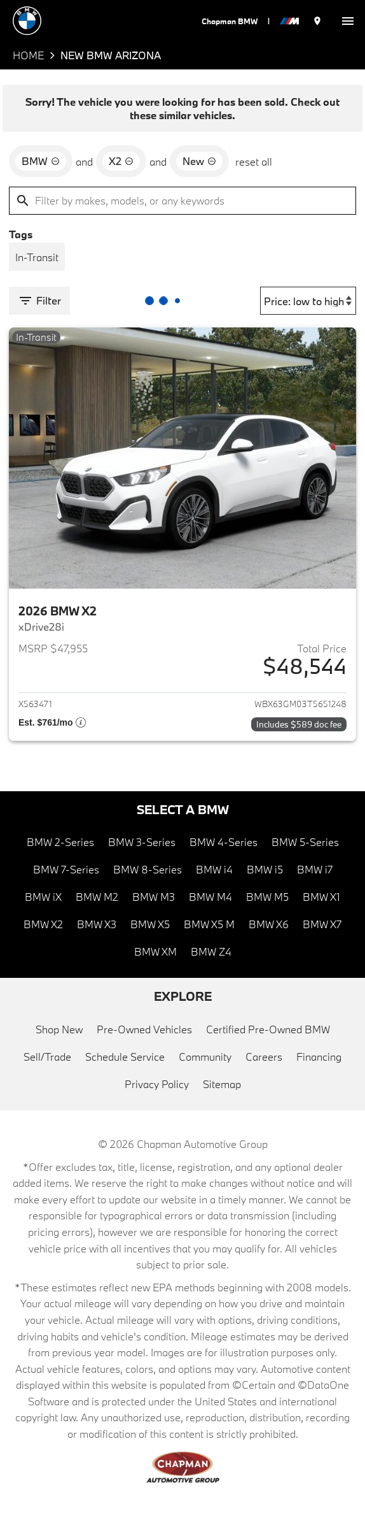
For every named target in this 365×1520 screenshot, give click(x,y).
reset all (253, 161)
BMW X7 (322, 924)
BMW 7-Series (66, 869)
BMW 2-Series (60, 842)
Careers (263, 1056)
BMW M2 (97, 896)
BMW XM (155, 951)
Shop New (59, 1029)
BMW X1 (321, 896)
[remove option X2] (121, 161)
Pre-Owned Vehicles (144, 1029)
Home (28, 55)
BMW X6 (269, 924)
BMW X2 (43, 924)
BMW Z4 (211, 951)
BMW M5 (267, 896)
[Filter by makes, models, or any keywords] (182, 201)
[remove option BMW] (40, 161)
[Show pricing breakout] (52, 724)
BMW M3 (153, 896)
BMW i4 (214, 869)
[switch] (348, 20)
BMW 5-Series (305, 842)
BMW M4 (210, 896)
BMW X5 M (209, 924)
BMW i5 (265, 869)
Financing (318, 1056)
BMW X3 (96, 924)
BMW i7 (315, 869)
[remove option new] (199, 161)
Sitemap (222, 1084)
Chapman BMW (230, 21)
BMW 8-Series (147, 869)
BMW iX (43, 896)
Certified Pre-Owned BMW (268, 1029)
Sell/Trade (47, 1056)
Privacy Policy (157, 1084)
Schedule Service (125, 1056)
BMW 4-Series (223, 842)
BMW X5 (150, 924)
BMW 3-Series (142, 842)
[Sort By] (308, 301)
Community (205, 1056)
